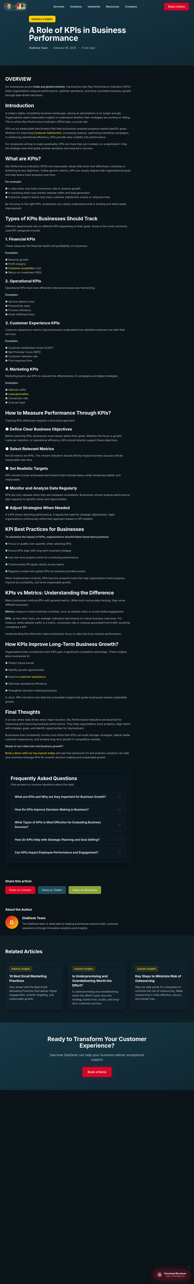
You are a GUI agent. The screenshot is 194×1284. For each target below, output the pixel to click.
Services (58, 6)
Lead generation (18, 394)
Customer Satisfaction (48, 132)
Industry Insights (42, 19)
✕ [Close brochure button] (189, 1266)
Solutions (76, 6)
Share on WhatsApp (84, 890)
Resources (112, 6)
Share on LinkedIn (20, 890)
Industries (94, 6)
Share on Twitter (52, 890)
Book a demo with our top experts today (30, 753)
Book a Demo (176, 6)
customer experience (32, 676)
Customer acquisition (21, 268)
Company (131, 6)
